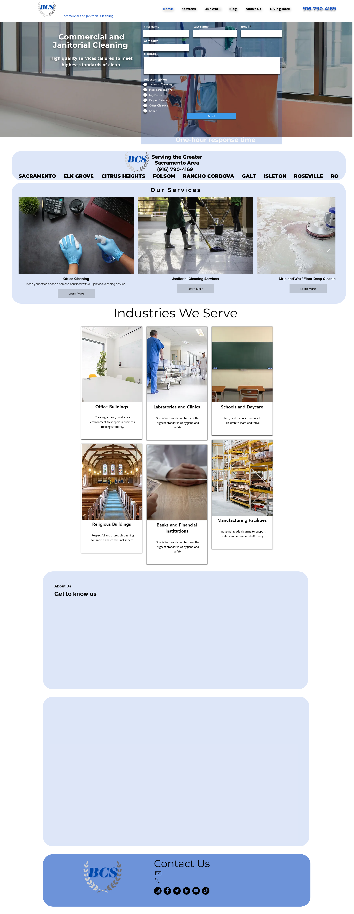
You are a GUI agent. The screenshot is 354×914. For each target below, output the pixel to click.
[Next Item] (328, 249)
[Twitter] (177, 891)
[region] (111, 383)
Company (151, 40)
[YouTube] (196, 891)
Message (150, 53)
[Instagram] (158, 891)
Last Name (201, 26)
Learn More (76, 293)
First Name (151, 26)
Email (245, 26)
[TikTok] (205, 891)
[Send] (211, 116)
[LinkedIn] (186, 891)
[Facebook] (167, 891)
